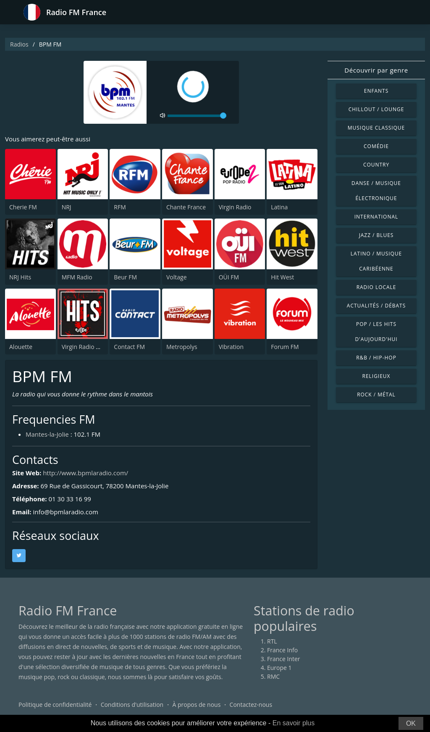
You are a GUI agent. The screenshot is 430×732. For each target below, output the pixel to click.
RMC (273, 676)
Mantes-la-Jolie (47, 434)
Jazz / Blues (376, 235)
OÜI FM (229, 277)
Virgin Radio (235, 207)
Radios (19, 44)
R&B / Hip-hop (376, 357)
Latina (279, 207)
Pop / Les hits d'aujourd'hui (376, 331)
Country (376, 164)
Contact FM (129, 347)
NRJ (66, 207)
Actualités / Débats (376, 305)
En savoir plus (294, 723)
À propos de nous (196, 705)
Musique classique (376, 127)
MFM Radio (77, 277)
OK (411, 723)
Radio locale (376, 287)
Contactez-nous (251, 705)
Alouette (20, 347)
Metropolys (181, 347)
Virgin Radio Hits (84, 347)
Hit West (282, 277)
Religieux (376, 376)
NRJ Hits (20, 277)
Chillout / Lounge (376, 109)
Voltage (176, 277)
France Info (282, 650)
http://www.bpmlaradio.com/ (85, 473)
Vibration (231, 347)
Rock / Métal (376, 394)
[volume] (197, 116)
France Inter (283, 659)
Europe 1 (279, 668)
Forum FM (285, 347)
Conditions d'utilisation (132, 705)
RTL (272, 641)
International (376, 216)
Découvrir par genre (376, 70)
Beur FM (125, 277)
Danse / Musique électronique (376, 191)
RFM (120, 207)
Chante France (186, 207)
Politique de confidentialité (55, 705)
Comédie (376, 146)
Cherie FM (23, 207)
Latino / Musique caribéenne (376, 261)
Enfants (376, 90)
